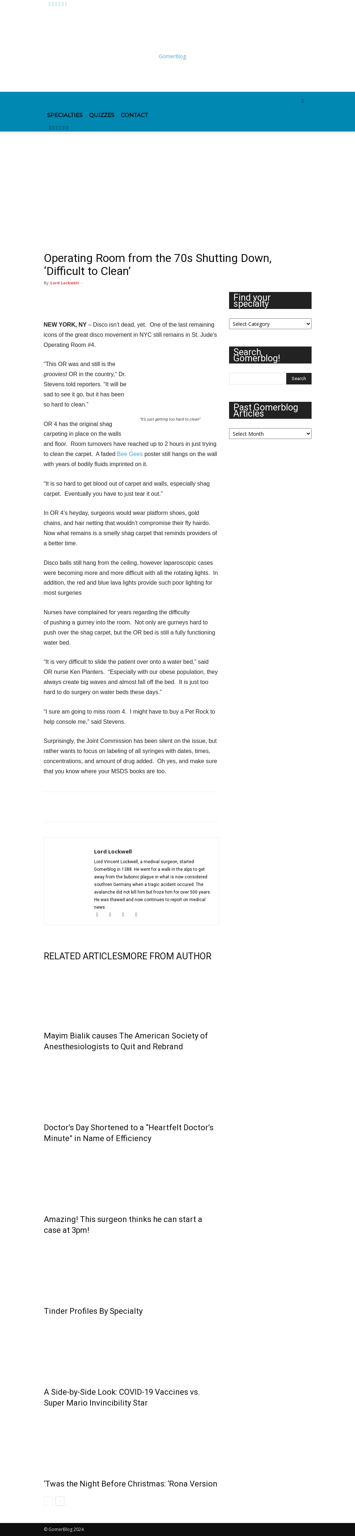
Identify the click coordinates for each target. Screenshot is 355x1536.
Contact (134, 115)
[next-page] (59, 1501)
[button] (303, 100)
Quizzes (101, 115)
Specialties (65, 115)
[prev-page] (48, 1501)
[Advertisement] (129, 76)
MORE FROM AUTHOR (167, 956)
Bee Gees (130, 454)
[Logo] (79, 102)
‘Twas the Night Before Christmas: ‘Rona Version (130, 1483)
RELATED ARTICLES (83, 956)
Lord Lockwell (64, 282)
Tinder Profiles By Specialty (93, 1311)
